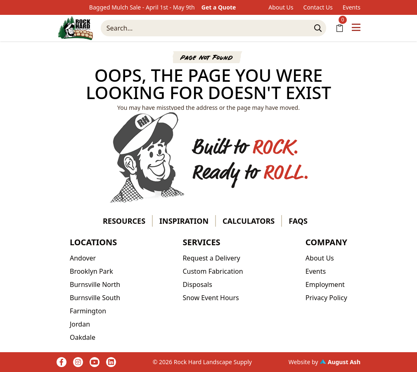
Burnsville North (95, 284)
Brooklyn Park (91, 271)
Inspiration (183, 221)
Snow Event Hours (210, 297)
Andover (83, 258)
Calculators (249, 221)
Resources (124, 221)
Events (351, 7)
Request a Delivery (211, 258)
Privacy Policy (326, 297)
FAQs (298, 221)
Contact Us (318, 7)
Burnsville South (95, 297)
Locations (93, 242)
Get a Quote (218, 7)
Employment (325, 284)
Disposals (197, 284)
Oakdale (82, 337)
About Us (280, 7)
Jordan (80, 324)
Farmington (88, 310)
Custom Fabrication (212, 271)
